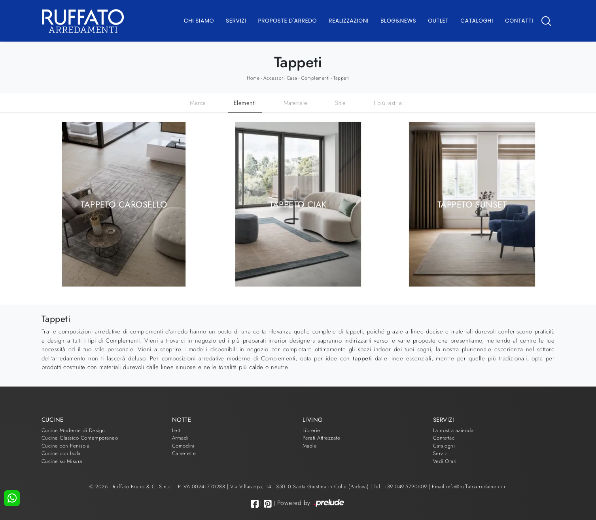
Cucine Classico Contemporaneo (80, 438)
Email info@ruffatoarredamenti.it (469, 486)
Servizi (236, 21)
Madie (310, 446)
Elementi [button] (245, 103)
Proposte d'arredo (287, 21)
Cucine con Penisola (66, 446)
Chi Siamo (199, 21)
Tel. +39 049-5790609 (401, 486)
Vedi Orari (445, 461)
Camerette (184, 453)
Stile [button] (340, 103)
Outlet (438, 21)
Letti (177, 430)
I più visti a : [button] (390, 103)
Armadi (180, 438)
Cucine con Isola (61, 453)
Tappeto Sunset (472, 204)
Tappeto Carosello (124, 204)
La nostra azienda (453, 430)
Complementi (315, 78)
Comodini (183, 446)
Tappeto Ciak (297, 204)
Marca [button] (198, 103)
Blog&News (398, 21)
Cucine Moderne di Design (73, 430)
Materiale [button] (296, 103)
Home (253, 78)
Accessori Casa (280, 78)
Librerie (311, 430)
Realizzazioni (349, 21)
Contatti (519, 21)
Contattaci (444, 438)
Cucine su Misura (62, 461)
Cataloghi (476, 21)
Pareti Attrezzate (322, 438)
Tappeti (341, 78)
